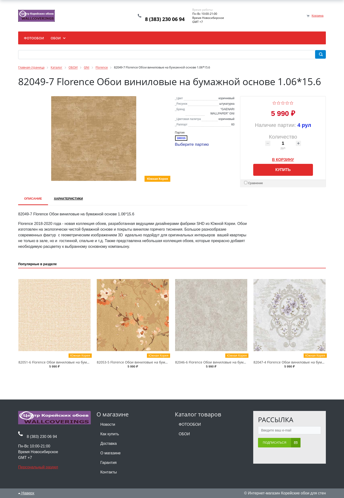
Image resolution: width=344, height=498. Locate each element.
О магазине (110, 453)
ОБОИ (184, 434)
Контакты (108, 472)
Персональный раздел (38, 467)
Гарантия (108, 463)
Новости (107, 424)
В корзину (283, 159)
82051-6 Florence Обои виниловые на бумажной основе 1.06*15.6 (72, 362)
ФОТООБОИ (190, 424)
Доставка (108, 443)
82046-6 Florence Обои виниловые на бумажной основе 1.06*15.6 (229, 362)
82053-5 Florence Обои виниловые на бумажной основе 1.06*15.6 (150, 362)
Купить (282, 170)
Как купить (109, 434)
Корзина (317, 15)
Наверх (26, 493)
